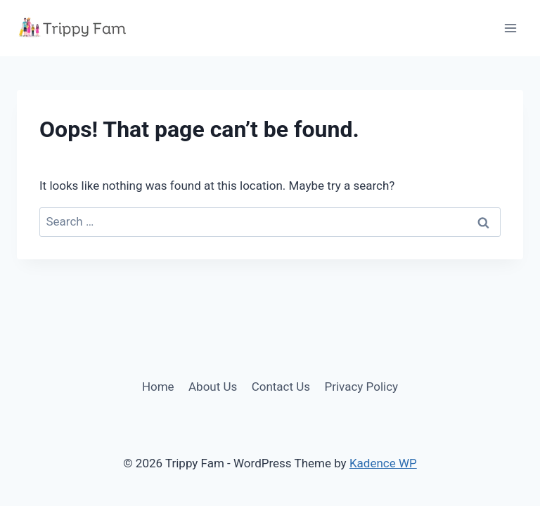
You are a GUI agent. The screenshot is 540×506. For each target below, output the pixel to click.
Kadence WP (383, 463)
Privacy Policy (361, 386)
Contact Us (281, 386)
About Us (212, 386)
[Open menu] (510, 28)
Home (158, 386)
